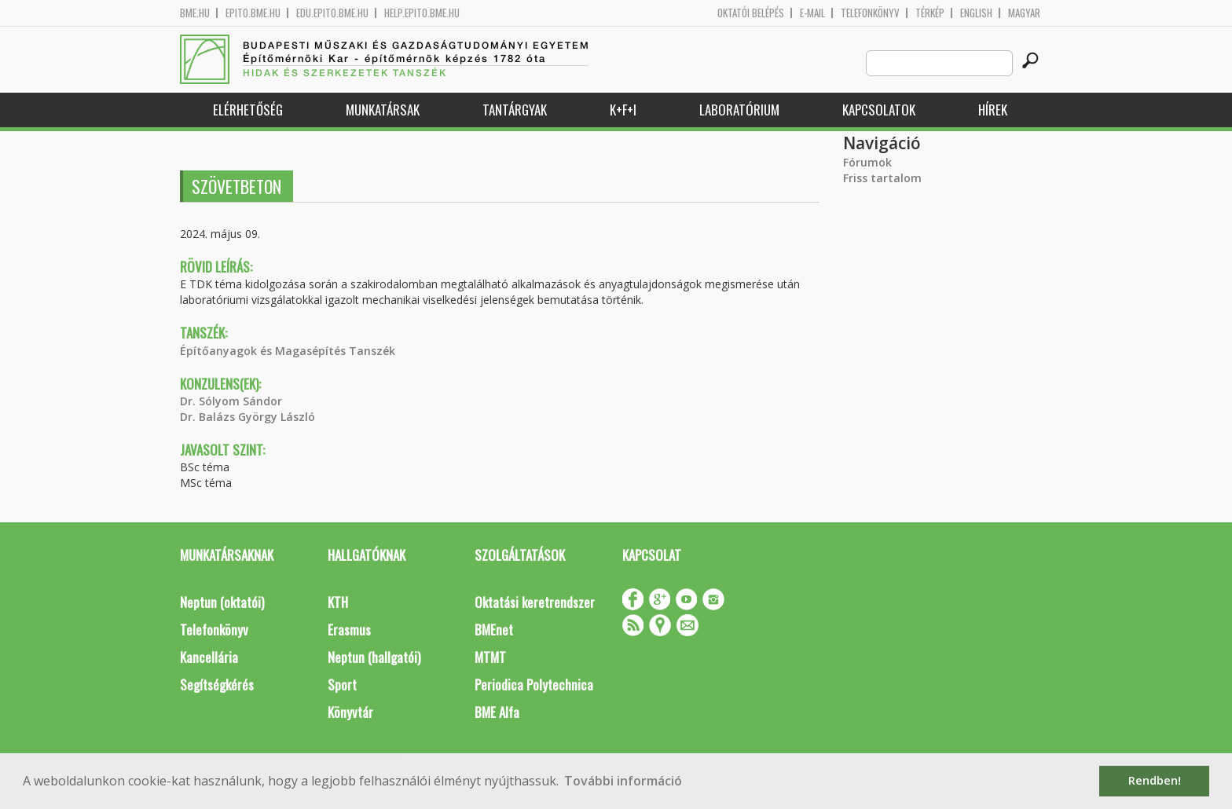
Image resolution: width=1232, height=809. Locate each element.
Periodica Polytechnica (534, 684)
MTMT (490, 657)
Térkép (929, 13)
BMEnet (494, 629)
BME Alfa (497, 712)
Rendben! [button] (1154, 780)
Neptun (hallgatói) (374, 657)
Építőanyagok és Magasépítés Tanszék (287, 350)
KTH (338, 602)
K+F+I (623, 109)
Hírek (992, 109)
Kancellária (209, 657)
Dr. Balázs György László (247, 416)
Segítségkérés (217, 684)
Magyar (1024, 13)
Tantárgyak (514, 109)
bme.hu (195, 13)
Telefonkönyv (870, 13)
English (976, 13)
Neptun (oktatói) (222, 602)
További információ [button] (623, 780)
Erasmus (349, 629)
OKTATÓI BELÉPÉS (750, 13)
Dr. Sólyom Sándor (231, 401)
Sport (342, 684)
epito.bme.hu (253, 13)
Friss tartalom (882, 177)
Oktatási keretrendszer (535, 602)
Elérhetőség (248, 109)
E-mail (812, 13)
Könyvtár (350, 712)
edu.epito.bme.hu (332, 13)
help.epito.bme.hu (422, 13)
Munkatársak (383, 109)
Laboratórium (739, 109)
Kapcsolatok (878, 109)
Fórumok (867, 162)
